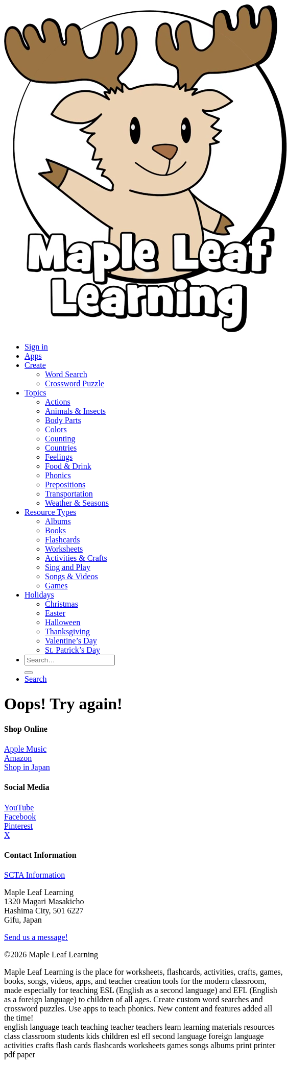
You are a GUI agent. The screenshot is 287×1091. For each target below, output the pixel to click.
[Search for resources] (70, 660)
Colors (56, 429)
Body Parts (63, 420)
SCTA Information (34, 875)
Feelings (59, 457)
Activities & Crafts (76, 558)
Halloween (62, 622)
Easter (55, 613)
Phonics (58, 475)
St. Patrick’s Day (72, 650)
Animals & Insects (75, 411)
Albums (58, 521)
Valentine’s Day (71, 640)
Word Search (66, 374)
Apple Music (25, 749)
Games (56, 585)
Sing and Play (67, 567)
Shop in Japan (27, 767)
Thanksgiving (67, 631)
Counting (60, 438)
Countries (61, 447)
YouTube (19, 807)
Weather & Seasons (77, 503)
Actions (57, 402)
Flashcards (62, 539)
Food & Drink (68, 466)
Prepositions (65, 484)
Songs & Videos (71, 576)
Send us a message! (36, 937)
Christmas (61, 604)
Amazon (18, 758)
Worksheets (64, 548)
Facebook (20, 816)
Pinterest (18, 826)
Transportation (69, 493)
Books (55, 530)
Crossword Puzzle (74, 383)
